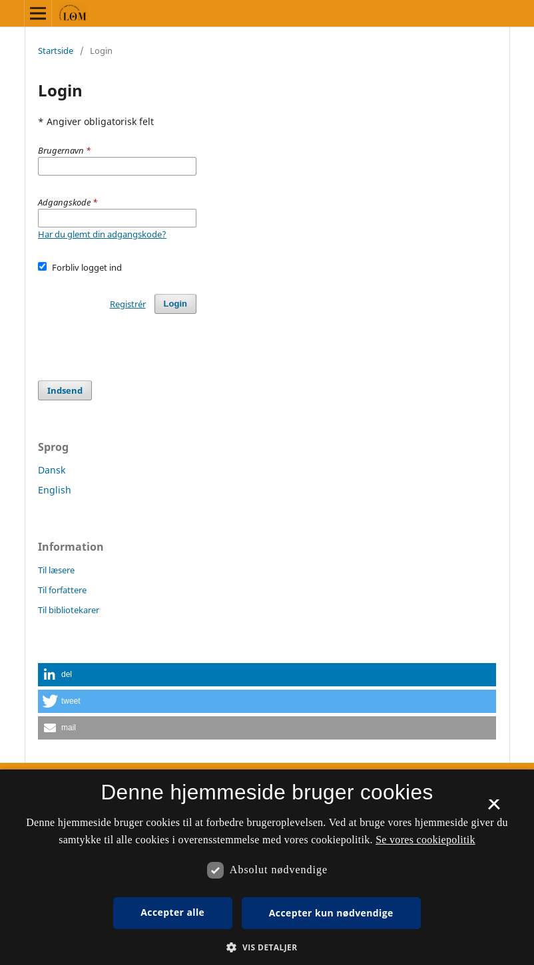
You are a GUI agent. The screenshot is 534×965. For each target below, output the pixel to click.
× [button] (493, 808)
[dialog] (267, 867)
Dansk (51, 470)
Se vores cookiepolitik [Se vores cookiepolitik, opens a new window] (425, 839)
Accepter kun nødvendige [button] (331, 912)
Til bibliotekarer (68, 610)
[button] (267, 674)
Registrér (128, 304)
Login (175, 304)
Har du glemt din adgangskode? (102, 234)
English (54, 489)
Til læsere (56, 570)
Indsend (65, 390)
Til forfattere (62, 590)
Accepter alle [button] (172, 912)
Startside (55, 51)
